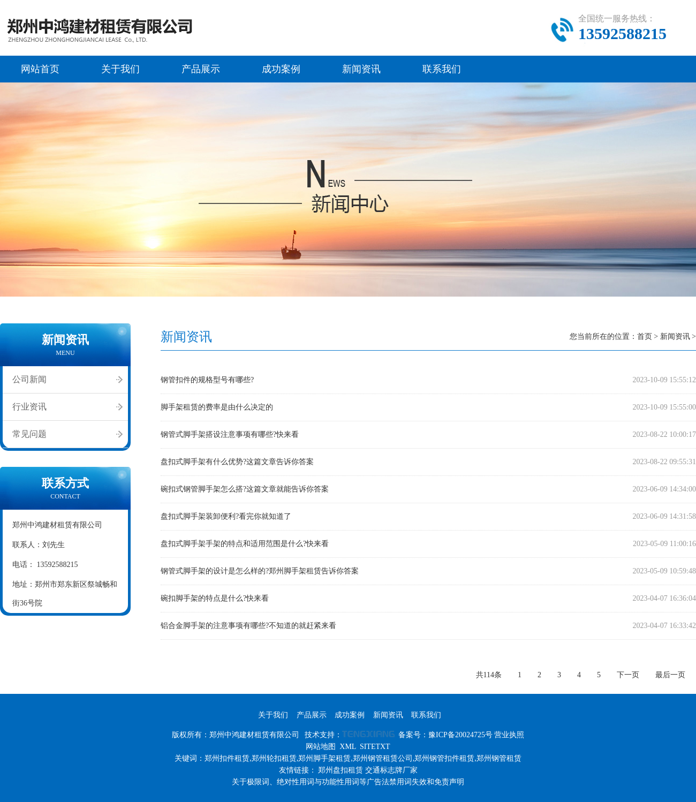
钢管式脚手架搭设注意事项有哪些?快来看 (230, 434)
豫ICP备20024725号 (460, 735)
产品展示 (200, 69)
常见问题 (29, 433)
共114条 (489, 675)
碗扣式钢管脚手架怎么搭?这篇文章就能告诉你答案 (245, 489)
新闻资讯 (361, 69)
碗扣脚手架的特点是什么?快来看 (215, 598)
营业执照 (509, 735)
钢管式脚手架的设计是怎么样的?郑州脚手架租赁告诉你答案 (260, 571)
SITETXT (375, 747)
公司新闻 (29, 379)
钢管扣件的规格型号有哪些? (207, 380)
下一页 (628, 675)
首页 (644, 336)
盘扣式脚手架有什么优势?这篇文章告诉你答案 (237, 462)
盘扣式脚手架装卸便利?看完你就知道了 (226, 516)
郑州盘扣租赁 (340, 770)
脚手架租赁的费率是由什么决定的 (217, 407)
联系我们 (441, 69)
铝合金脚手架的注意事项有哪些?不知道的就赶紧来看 (248, 626)
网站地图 (321, 747)
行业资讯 (29, 406)
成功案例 (281, 69)
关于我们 (120, 69)
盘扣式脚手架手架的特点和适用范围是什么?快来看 (245, 544)
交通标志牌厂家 (391, 770)
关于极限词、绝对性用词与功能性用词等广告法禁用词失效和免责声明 (348, 782)
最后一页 (670, 675)
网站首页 (40, 69)
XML (347, 747)
